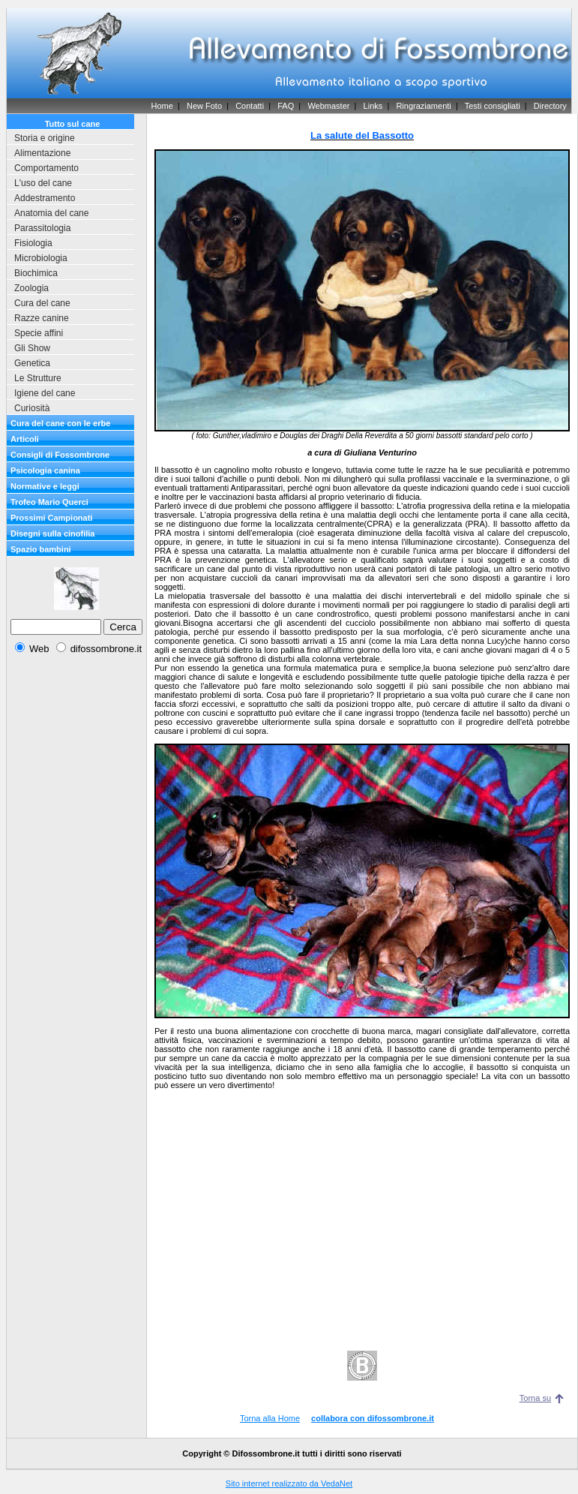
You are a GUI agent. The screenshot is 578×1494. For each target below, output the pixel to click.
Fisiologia (33, 243)
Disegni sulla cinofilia (52, 533)
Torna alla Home (270, 1418)
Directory (550, 105)
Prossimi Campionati (51, 517)
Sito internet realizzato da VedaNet (289, 1483)
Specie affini (38, 333)
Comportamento (46, 168)
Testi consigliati (492, 105)
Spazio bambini (40, 549)
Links (373, 105)
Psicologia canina (45, 470)
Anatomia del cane (51, 213)
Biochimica (36, 273)
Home (161, 105)
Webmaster (328, 105)
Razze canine (41, 318)
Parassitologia (42, 228)
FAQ (285, 105)
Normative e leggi (44, 486)
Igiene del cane (44, 393)
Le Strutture (37, 378)
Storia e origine (44, 138)
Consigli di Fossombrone (59, 454)
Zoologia (31, 288)
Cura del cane (42, 303)
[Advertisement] (76, 701)
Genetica (32, 363)
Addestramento (44, 198)
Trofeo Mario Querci (49, 502)
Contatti (249, 105)
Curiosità (31, 408)
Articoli (24, 438)
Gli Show (32, 348)
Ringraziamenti (423, 105)
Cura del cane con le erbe (60, 423)
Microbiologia (40, 258)
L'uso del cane (43, 183)
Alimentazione (42, 153)
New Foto (204, 105)
